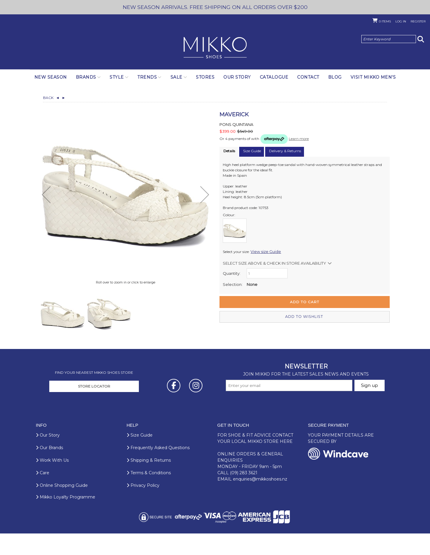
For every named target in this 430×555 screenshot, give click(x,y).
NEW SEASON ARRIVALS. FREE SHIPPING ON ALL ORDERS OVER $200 (215, 7)
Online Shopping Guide (62, 507)
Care (42, 494)
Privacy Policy (143, 507)
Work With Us (52, 481)
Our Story (237, 77)
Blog (335, 77)
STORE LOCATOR (94, 407)
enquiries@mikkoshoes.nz (260, 500)
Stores (205, 77)
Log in (400, 21)
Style (117, 77)
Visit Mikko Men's (373, 77)
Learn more (299, 138)
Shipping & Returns (149, 481)
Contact (308, 77)
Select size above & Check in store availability (274, 263)
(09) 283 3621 (243, 494)
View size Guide (264, 251)
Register (418, 21)
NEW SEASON (50, 77)
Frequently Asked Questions (158, 469)
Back (51, 97)
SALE (176, 77)
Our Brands (49, 469)
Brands (86, 77)
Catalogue (274, 77)
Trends (147, 77)
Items (385, 21)
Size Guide (140, 456)
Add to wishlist (304, 316)
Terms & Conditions (149, 494)
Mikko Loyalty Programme (65, 518)
